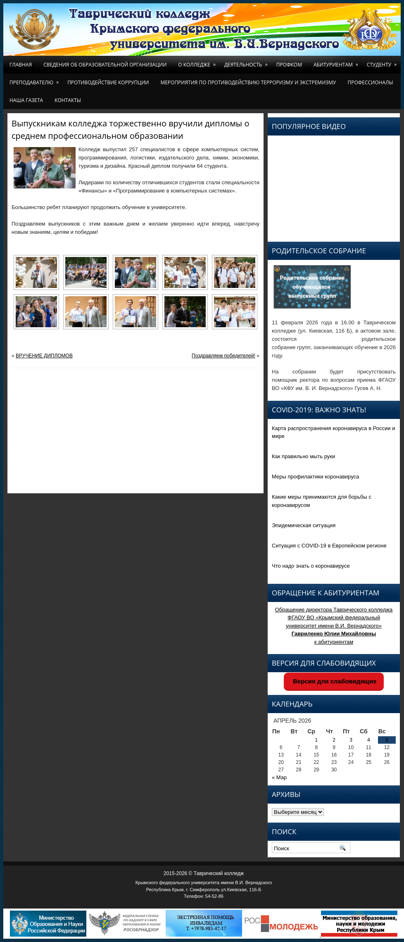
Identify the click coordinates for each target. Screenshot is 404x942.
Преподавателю (36, 80)
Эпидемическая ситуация (303, 525)
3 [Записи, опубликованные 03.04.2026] (350, 740)
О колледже (198, 62)
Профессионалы (370, 82)
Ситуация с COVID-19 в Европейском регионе (329, 545)
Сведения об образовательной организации (104, 64)
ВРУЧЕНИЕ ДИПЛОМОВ (44, 356)
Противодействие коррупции (108, 82)
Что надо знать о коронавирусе (311, 566)
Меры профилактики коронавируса (315, 476)
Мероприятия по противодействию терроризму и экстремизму (248, 82)
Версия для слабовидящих (334, 681)
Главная (21, 64)
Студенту (383, 62)
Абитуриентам (337, 62)
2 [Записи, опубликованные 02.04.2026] (334, 740)
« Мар (279, 777)
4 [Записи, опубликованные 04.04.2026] (368, 740)
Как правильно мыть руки (303, 456)
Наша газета (26, 100)
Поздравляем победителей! (223, 356)
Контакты (68, 100)
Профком (289, 64)
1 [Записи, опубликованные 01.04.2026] (316, 740)
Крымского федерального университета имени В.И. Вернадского (203, 882)
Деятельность (247, 62)
